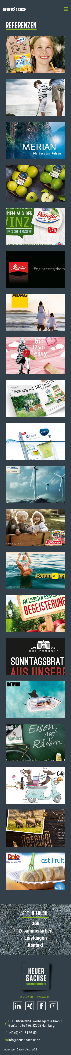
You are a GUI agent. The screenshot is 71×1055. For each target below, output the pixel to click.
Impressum (9, 1049)
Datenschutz (24, 1049)
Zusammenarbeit (35, 931)
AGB (34, 1049)
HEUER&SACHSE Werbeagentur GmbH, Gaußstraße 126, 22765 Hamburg (33, 1023)
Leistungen (35, 938)
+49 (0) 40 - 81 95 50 (20, 1033)
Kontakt (35, 945)
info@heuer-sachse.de (22, 1040)
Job (35, 924)
